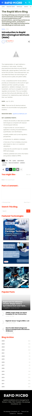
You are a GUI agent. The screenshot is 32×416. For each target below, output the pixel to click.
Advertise (19, 413)
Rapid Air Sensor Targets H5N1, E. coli (17, 321)
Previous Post (6, 202)
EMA (7, 29)
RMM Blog (19, 6)
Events (26, 6)
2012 (16, 380)
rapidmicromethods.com (20, 113)
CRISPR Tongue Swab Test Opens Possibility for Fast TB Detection (16, 313)
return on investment (14, 162)
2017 (16, 365)
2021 (16, 353)
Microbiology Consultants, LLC (12, 411)
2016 (16, 368)
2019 (16, 359)
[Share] (29, 41)
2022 (16, 350)
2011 (16, 383)
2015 (16, 371)
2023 (16, 347)
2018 (16, 362)
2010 (16, 387)
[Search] (29, 2)
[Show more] (21, 169)
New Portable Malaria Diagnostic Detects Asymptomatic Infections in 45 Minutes (17, 329)
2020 (16, 356)
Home (3, 6)
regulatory (4, 162)
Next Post (26, 202)
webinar (4, 165)
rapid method (20, 160)
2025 (16, 341)
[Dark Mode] (26, 2)
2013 (16, 377)
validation (22, 162)
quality (14, 160)
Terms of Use (25, 411)
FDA (10, 160)
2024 (16, 344)
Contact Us (13, 413)
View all (28, 174)
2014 (16, 374)
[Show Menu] (2, 2)
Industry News (11, 6)
